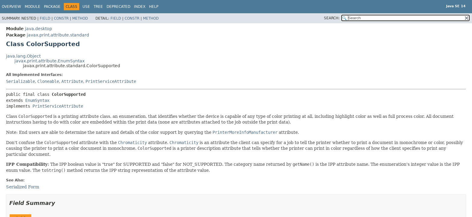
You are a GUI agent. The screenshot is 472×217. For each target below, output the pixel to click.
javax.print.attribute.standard (58, 35)
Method (80, 18)
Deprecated (118, 7)
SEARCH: (332, 18)
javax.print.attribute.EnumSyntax (49, 60)
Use (86, 7)
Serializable (20, 81)
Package (52, 7)
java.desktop (38, 28)
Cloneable (48, 81)
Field (45, 18)
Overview (11, 7)
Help (153, 7)
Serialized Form (22, 186)
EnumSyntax (37, 100)
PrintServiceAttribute (110, 81)
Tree (98, 7)
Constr (61, 18)
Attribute (72, 81)
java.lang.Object (23, 56)
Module (32, 7)
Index (139, 7)
